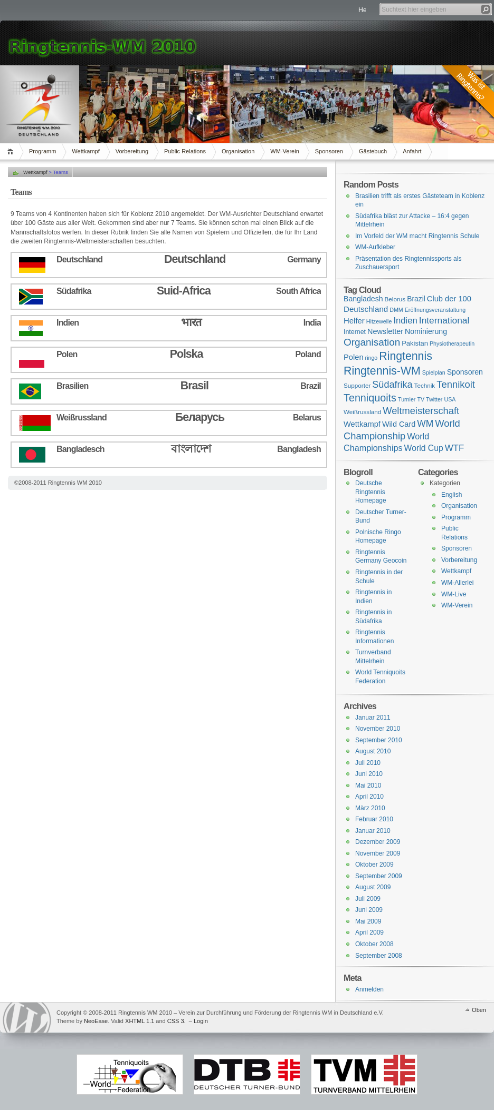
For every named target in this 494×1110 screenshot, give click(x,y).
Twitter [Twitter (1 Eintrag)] (434, 399)
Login (201, 1021)
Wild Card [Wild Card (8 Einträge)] (398, 424)
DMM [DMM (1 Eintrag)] (396, 310)
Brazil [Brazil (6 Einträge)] (416, 298)
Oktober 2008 (374, 944)
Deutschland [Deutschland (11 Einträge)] (366, 308)
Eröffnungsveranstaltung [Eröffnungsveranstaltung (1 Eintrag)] (435, 310)
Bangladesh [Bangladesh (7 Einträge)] (363, 298)
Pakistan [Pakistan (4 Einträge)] (415, 343)
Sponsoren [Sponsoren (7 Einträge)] (465, 372)
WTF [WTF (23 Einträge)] (454, 448)
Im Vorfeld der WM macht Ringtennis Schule (417, 236)
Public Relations (185, 151)
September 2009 (378, 876)
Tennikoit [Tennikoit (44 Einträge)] (455, 384)
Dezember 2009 (377, 842)
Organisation (238, 151)
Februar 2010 (374, 819)
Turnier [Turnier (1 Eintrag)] (406, 399)
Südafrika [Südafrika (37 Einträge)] (392, 384)
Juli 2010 (368, 763)
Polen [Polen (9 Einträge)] (354, 357)
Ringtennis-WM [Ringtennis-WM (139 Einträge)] (382, 371)
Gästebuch (373, 151)
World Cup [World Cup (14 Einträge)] (423, 448)
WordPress (27, 1018)
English (451, 494)
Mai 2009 (368, 921)
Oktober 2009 (374, 864)
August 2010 (373, 751)
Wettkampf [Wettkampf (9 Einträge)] (362, 424)
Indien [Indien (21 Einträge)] (405, 321)
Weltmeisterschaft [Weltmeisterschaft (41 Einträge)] (421, 410)
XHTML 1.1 (139, 1021)
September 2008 (378, 955)
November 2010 (377, 728)
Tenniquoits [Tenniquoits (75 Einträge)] (370, 398)
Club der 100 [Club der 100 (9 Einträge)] (449, 298)
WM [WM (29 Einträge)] (425, 423)
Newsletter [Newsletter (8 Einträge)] (385, 331)
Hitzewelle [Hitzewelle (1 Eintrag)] (379, 321)
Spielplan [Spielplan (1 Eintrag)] (433, 372)
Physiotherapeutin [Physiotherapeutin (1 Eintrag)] (452, 343)
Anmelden (369, 989)
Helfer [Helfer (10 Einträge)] (354, 320)
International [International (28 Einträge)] (444, 320)
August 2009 (373, 887)
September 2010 (378, 740)
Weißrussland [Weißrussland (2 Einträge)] (362, 411)
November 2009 (377, 853)
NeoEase (96, 1021)
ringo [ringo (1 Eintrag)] (371, 358)
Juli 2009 (368, 898)
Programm (42, 151)
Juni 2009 (369, 909)
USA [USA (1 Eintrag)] (449, 399)
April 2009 (369, 932)
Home (12, 151)
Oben (479, 1010)
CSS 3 (175, 1021)
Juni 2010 (369, 774)
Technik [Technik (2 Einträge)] (424, 385)
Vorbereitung (132, 151)
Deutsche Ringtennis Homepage (370, 491)
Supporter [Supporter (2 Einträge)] (357, 385)
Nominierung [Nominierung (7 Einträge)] (426, 331)
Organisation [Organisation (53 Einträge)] (372, 342)
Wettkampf (85, 151)
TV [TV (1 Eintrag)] (420, 399)
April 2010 (369, 796)
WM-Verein (284, 151)
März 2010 (370, 808)
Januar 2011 (373, 717)
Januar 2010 (373, 830)
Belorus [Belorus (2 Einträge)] (395, 299)
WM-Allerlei (457, 582)
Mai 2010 (368, 785)
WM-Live (453, 594)
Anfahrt (412, 151)
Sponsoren (329, 151)
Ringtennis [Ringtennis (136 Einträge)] (405, 356)
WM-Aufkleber (375, 247)
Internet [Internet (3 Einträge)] (355, 332)
